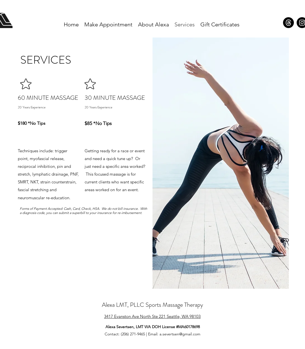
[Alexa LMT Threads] (288, 22)
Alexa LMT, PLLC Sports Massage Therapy (152, 304)
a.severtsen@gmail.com (179, 333)
